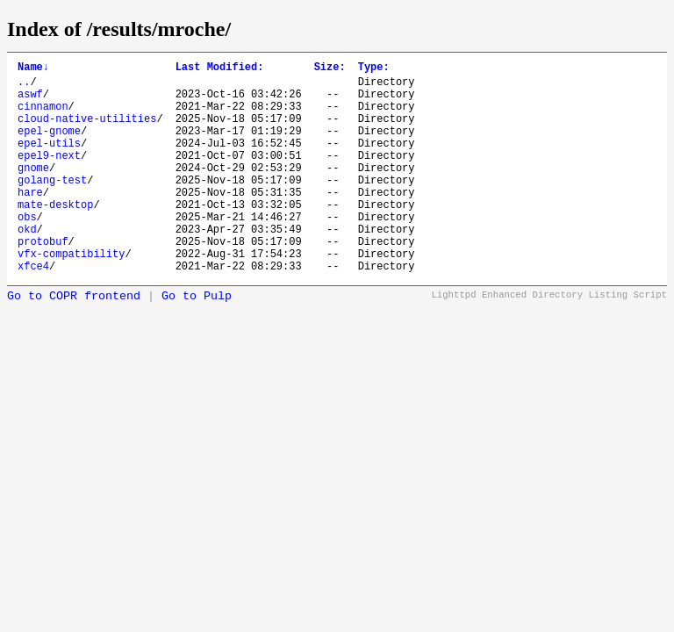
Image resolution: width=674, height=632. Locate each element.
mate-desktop (55, 235)
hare (30, 220)
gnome (33, 190)
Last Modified (220, 68)
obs (27, 250)
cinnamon (43, 116)
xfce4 (33, 310)
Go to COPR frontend (73, 341)
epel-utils (49, 161)
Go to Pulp (196, 341)
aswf (30, 101)
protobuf (43, 280)
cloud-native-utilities (87, 131)
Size (330, 68)
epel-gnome (49, 146)
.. (24, 86)
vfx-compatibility (71, 295)
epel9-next (49, 176)
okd (27, 265)
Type (374, 68)
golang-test (52, 205)
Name (33, 68)
